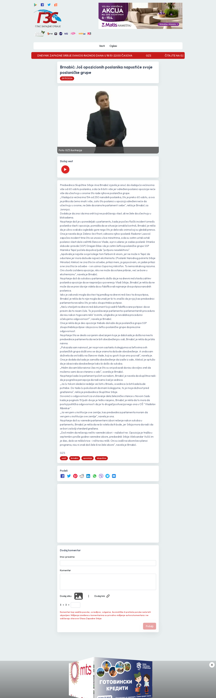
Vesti (102, 46)
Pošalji (149, 626)
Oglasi (113, 46)
